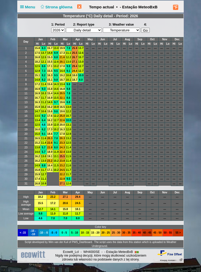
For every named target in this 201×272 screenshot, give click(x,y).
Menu (28, 7)
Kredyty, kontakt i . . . (171, 260)
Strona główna (56, 7)
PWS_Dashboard (82, 242)
